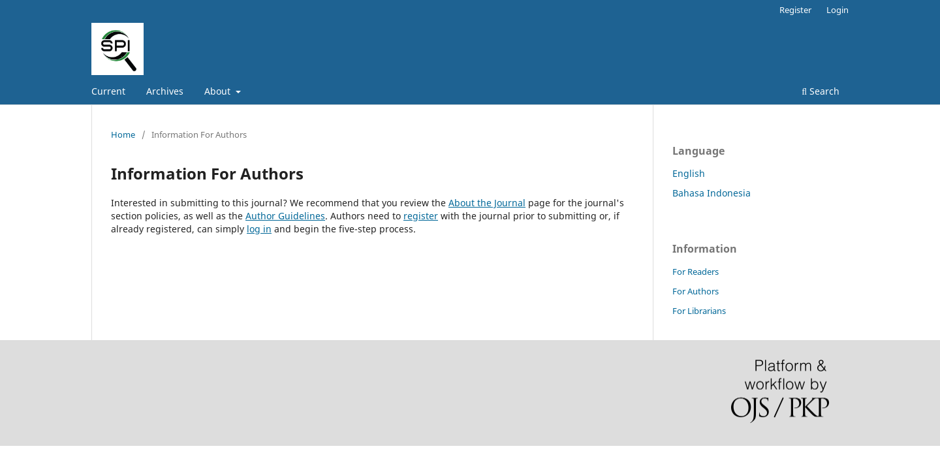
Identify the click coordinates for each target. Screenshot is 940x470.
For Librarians (699, 311)
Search (820, 91)
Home (123, 134)
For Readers (695, 271)
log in (259, 229)
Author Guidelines (285, 216)
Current (108, 91)
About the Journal (486, 202)
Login (837, 10)
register (420, 216)
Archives (164, 91)
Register (795, 10)
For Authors (695, 291)
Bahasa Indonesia (711, 193)
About (218, 91)
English (688, 173)
